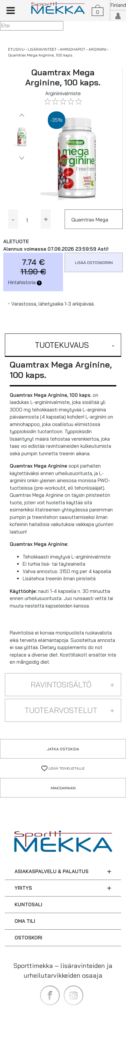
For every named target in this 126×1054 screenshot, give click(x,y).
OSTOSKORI (28, 938)
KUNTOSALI (28, 904)
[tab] (63, 345)
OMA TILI (25, 921)
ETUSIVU (16, 49)
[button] (63, 345)
